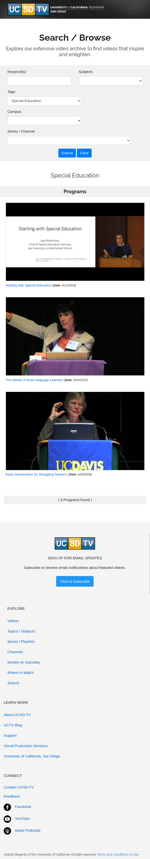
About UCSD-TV (17, 715)
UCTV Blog (13, 725)
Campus (14, 111)
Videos (13, 621)
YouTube (22, 818)
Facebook (23, 807)
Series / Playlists (20, 641)
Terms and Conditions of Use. (118, 854)
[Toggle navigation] (136, 9)
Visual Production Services (26, 746)
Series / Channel (21, 131)
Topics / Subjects (21, 631)
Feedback (12, 796)
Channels (15, 652)
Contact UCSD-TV (19, 787)
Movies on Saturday (23, 662)
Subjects (86, 72)
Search (13, 683)
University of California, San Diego (32, 756)
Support (10, 735)
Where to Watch (20, 672)
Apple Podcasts (27, 830)
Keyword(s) (16, 72)
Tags (11, 91)
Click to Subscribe (75, 581)
